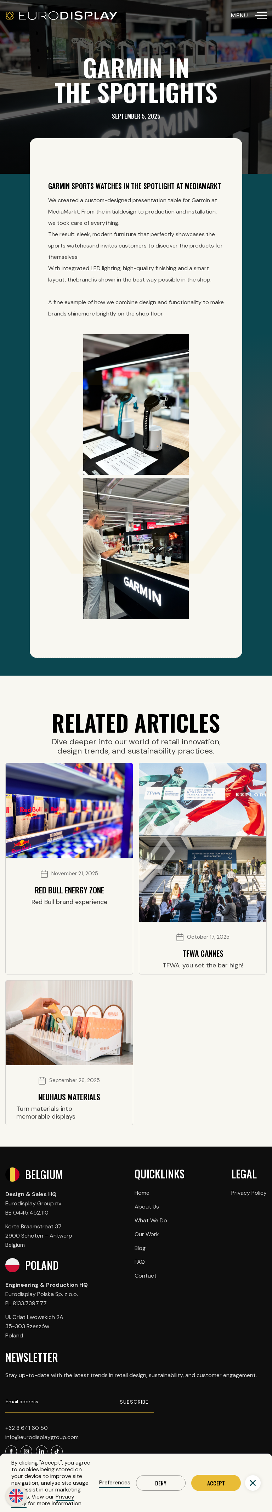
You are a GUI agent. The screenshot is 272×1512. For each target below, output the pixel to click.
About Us (147, 1206)
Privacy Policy (249, 1192)
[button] (253, 1483)
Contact (146, 1275)
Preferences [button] (114, 1482)
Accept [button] (216, 1483)
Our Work (147, 1234)
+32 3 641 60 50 (26, 1428)
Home (142, 1192)
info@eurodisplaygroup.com (42, 1437)
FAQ (140, 1262)
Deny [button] (160, 1483)
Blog (140, 1248)
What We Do (151, 1220)
